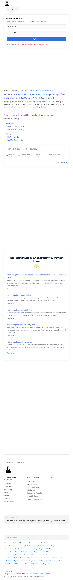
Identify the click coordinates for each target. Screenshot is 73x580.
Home (6, 91)
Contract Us (8, 498)
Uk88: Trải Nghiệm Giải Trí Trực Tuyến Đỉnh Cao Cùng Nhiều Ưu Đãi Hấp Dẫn (33, 561)
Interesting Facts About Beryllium (21, 324)
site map (7, 495)
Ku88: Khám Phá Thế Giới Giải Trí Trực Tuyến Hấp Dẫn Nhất (27, 552)
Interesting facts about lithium (19, 310)
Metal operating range (35, 499)
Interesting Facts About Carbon (20, 342)
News (6, 492)
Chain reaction (32, 481)
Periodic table (32, 484)
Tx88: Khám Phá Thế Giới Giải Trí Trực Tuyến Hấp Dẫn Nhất (27, 549)
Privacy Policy (9, 501)
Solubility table (32, 496)
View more (62, 162)
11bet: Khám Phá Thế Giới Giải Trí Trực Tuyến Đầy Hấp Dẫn (27, 564)
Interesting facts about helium (19, 295)
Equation (14, 91)
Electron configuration (35, 493)
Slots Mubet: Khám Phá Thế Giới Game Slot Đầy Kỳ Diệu (25, 543)
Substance (8, 486)
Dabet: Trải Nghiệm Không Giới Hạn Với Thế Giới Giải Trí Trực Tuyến (30, 546)
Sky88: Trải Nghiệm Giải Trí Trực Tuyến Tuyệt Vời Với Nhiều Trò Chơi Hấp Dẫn (34, 558)
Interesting (8, 489)
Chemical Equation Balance (41, 574)
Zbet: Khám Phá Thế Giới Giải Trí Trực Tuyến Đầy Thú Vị (26, 555)
